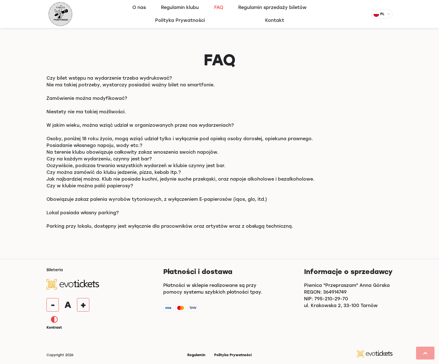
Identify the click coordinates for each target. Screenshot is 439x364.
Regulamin (196, 355)
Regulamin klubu (180, 7)
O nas (139, 7)
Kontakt (274, 20)
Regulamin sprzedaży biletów (272, 7)
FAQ (218, 7)
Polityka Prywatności (180, 20)
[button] (425, 353)
